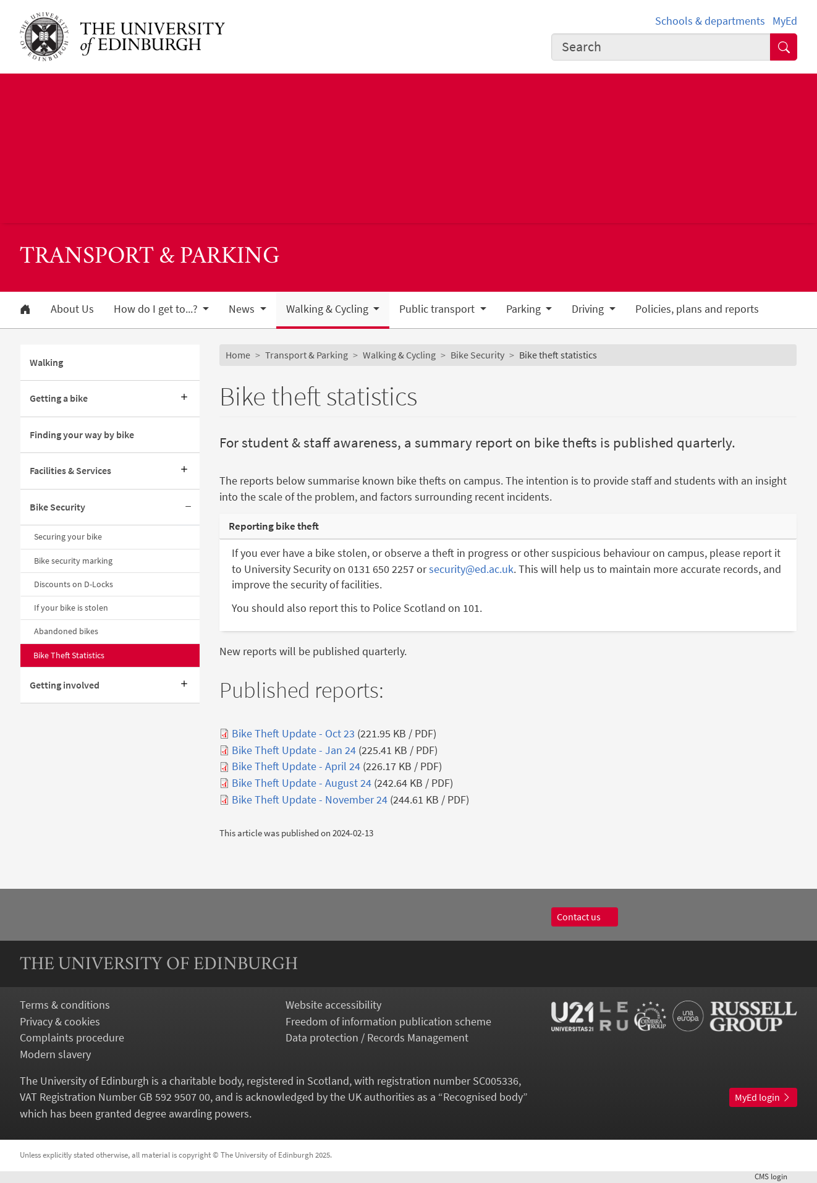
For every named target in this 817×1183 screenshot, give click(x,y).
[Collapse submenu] (188, 507)
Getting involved (64, 685)
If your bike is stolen (71, 607)
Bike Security (57, 507)
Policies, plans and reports (697, 309)
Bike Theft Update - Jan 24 (294, 750)
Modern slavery (55, 1054)
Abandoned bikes (66, 631)
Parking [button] (524, 309)
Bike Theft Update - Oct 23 (293, 733)
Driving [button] (589, 309)
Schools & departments (710, 21)
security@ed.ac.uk (471, 569)
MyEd (785, 21)
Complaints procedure (72, 1038)
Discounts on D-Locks (73, 584)
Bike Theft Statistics (68, 655)
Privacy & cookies (60, 1021)
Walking (46, 362)
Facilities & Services (70, 471)
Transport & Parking (306, 355)
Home (238, 355)
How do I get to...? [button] (157, 309)
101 (471, 608)
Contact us (584, 917)
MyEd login (763, 1097)
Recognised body (483, 1097)
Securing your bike (68, 536)
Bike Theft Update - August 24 (301, 783)
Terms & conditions (65, 1005)
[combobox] (661, 47)
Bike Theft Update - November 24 (309, 800)
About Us (72, 309)
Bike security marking (73, 560)
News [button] (243, 309)
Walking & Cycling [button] (328, 309)
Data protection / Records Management (377, 1038)
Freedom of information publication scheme (388, 1021)
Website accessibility (333, 1005)
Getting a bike (59, 398)
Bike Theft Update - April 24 (296, 766)
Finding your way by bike (82, 435)
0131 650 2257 (382, 569)
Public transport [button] (438, 309)
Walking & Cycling (399, 355)
